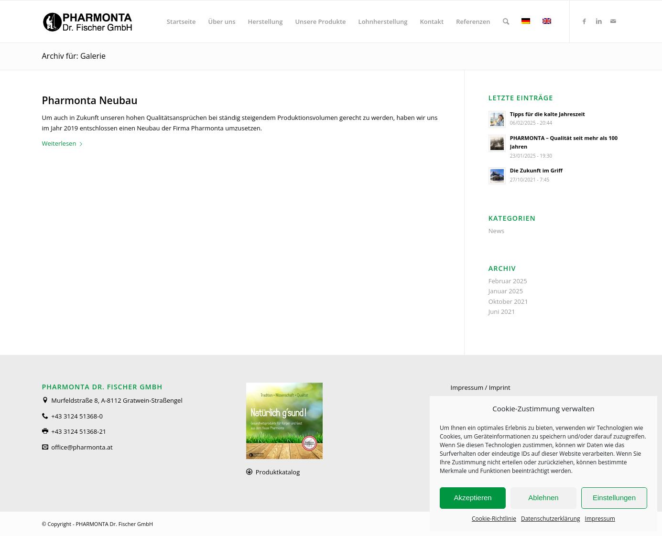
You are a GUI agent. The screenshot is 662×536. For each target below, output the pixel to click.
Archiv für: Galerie (74, 56)
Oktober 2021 (508, 301)
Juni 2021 (501, 311)
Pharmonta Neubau (90, 100)
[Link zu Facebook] (584, 21)
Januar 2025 (505, 291)
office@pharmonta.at (81, 447)
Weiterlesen (64, 143)
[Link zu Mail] (613, 21)
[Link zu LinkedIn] (599, 21)
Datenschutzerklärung (550, 519)
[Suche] (506, 21)
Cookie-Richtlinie (494, 519)
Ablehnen (543, 497)
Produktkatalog (278, 472)
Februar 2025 (507, 281)
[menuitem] (181, 21)
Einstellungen (614, 497)
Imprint (499, 387)
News (496, 230)
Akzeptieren (472, 497)
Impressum (600, 519)
